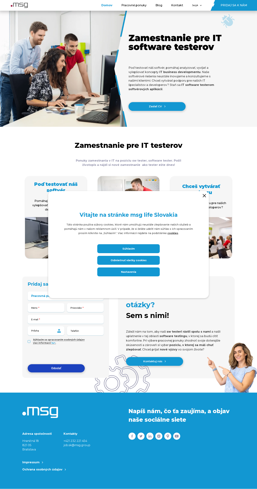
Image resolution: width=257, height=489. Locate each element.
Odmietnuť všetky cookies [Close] (129, 260)
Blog (158, 5)
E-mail (34, 319)
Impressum (32, 462)
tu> (53, 343)
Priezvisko (76, 308)
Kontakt (177, 5)
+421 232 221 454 (75, 441)
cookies (172, 233)
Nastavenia (128, 272)
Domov (106, 5)
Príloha (46, 331)
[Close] (204, 195)
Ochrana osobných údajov (44, 470)
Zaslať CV (157, 106)
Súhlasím (128, 248)
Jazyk (197, 5)
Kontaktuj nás (154, 361)
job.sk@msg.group (77, 445)
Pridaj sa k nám (234, 5)
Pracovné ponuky (134, 5)
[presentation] (55, 355)
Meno (34, 308)
